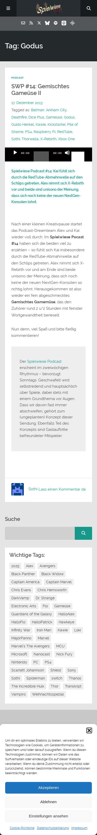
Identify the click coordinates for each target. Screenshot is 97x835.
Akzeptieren (48, 787)
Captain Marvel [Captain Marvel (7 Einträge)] (59, 582)
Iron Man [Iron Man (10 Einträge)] (44, 630)
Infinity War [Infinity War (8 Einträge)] (20, 630)
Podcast (17, 77)
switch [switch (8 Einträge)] (56, 678)
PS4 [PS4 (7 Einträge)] (48, 662)
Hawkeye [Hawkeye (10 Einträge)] (66, 622)
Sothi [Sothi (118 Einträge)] (15, 678)
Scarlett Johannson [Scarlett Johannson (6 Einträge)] (27, 670)
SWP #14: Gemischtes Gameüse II (40, 89)
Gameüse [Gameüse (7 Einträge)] (62, 606)
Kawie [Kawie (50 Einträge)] (63, 630)
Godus (69, 117)
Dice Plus (36, 117)
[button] (89, 730)
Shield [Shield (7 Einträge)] (55, 670)
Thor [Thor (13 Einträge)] (54, 686)
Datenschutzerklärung (53, 828)
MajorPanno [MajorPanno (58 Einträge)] (21, 638)
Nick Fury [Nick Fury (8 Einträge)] (64, 654)
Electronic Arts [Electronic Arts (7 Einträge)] (23, 606)
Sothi (15, 139)
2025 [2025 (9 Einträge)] (15, 566)
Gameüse (54, 117)
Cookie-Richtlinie (22, 828)
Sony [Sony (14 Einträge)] (72, 670)
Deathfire (19, 117)
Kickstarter (56, 124)
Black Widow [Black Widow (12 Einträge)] (52, 574)
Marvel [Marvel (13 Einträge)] (43, 638)
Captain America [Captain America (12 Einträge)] (25, 582)
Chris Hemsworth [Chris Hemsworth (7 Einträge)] (52, 590)
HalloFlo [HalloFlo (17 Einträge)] (18, 622)
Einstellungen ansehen (48, 816)
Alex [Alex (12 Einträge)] (29, 566)
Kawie (41, 124)
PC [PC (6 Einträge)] (35, 662)
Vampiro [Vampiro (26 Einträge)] (18, 694)
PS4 (28, 132)
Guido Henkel (22, 124)
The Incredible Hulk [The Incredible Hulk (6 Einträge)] (27, 686)
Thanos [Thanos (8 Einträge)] (75, 678)
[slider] (41, 158)
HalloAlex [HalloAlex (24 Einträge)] (66, 614)
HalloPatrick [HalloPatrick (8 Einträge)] (42, 622)
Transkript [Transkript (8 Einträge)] (73, 686)
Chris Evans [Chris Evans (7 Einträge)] (21, 590)
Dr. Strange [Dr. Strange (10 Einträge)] (45, 598)
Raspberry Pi (44, 132)
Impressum (79, 828)
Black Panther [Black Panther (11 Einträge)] (23, 574)
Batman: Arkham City (48, 110)
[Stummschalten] (67, 157)
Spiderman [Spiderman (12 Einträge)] (35, 678)
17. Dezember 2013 (26, 103)
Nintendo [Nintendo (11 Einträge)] (19, 662)
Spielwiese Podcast (44, 361)
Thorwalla (30, 139)
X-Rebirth (48, 139)
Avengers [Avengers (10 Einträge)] (47, 566)
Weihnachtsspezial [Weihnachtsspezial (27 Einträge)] (48, 694)
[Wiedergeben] (15, 157)
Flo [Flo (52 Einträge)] (45, 606)
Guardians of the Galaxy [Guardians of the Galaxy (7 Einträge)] (31, 614)
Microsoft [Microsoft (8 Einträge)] (19, 654)
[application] (48, 154)
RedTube (64, 132)
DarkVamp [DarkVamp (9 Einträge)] (20, 598)
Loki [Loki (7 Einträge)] (77, 630)
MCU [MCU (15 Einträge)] (60, 646)
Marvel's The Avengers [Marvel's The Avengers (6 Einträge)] (30, 646)
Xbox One (66, 139)
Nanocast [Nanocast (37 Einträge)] (42, 654)
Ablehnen (48, 802)
